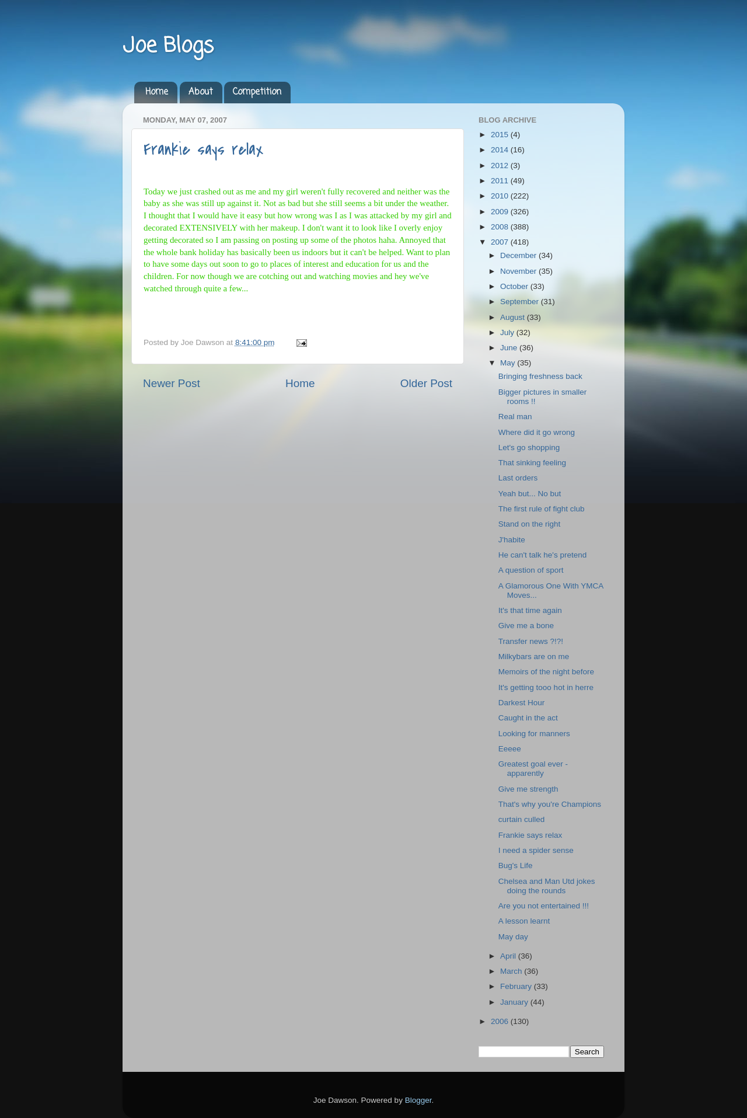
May (508, 362)
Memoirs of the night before (546, 671)
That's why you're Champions (549, 804)
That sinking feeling (532, 462)
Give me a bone (526, 625)
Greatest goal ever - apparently (533, 769)
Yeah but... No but (529, 493)
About (201, 92)
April (509, 956)
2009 (501, 211)
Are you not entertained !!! (543, 905)
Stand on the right (529, 524)
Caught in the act (528, 717)
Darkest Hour (521, 702)
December (519, 255)
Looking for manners (534, 733)
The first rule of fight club (541, 508)
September (520, 301)
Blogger (418, 1100)
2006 (501, 1021)
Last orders (518, 477)
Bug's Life (515, 865)
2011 (501, 180)
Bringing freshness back (540, 376)
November (519, 271)
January (515, 1002)
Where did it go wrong (536, 432)
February (517, 986)
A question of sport (531, 570)
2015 (501, 134)
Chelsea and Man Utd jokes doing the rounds (546, 886)
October (515, 286)
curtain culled (521, 819)
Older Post (426, 383)
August (513, 317)
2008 (501, 226)
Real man (515, 416)
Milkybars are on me (534, 656)
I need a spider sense (536, 850)
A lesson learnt (524, 921)
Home (156, 92)
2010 (501, 195)
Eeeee (509, 748)
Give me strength (528, 789)
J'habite (511, 539)
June (509, 347)
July (508, 332)
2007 (501, 242)
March (512, 971)
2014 (501, 149)
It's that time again (530, 610)
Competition (257, 92)
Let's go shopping (529, 447)
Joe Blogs (168, 46)
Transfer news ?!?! (530, 641)
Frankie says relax (203, 149)
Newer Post (171, 383)
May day (513, 936)
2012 (501, 165)
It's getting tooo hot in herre (546, 687)
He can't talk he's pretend (542, 555)
